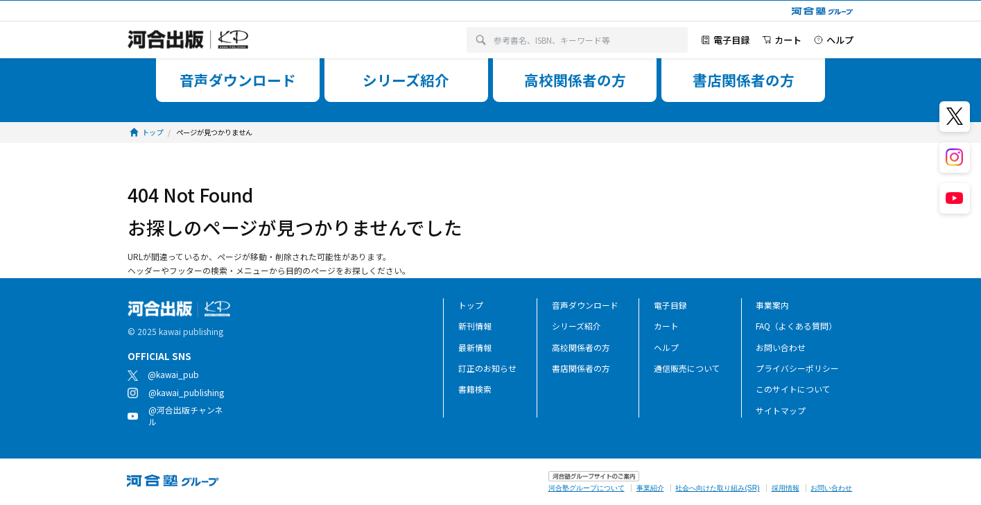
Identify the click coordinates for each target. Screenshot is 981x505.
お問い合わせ (781, 347)
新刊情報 (475, 326)
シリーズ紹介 (576, 326)
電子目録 (670, 305)
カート (666, 326)
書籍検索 (475, 389)
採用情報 (785, 488)
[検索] (480, 40)
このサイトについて (793, 389)
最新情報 (475, 347)
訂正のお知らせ (487, 368)
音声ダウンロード (585, 305)
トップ (470, 305)
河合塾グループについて (586, 488)
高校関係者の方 (581, 347)
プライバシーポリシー (797, 368)
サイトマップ (781, 410)
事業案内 (772, 305)
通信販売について (687, 368)
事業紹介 (650, 488)
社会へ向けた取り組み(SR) (717, 488)
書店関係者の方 (581, 368)
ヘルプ (666, 347)
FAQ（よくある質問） (796, 326)
